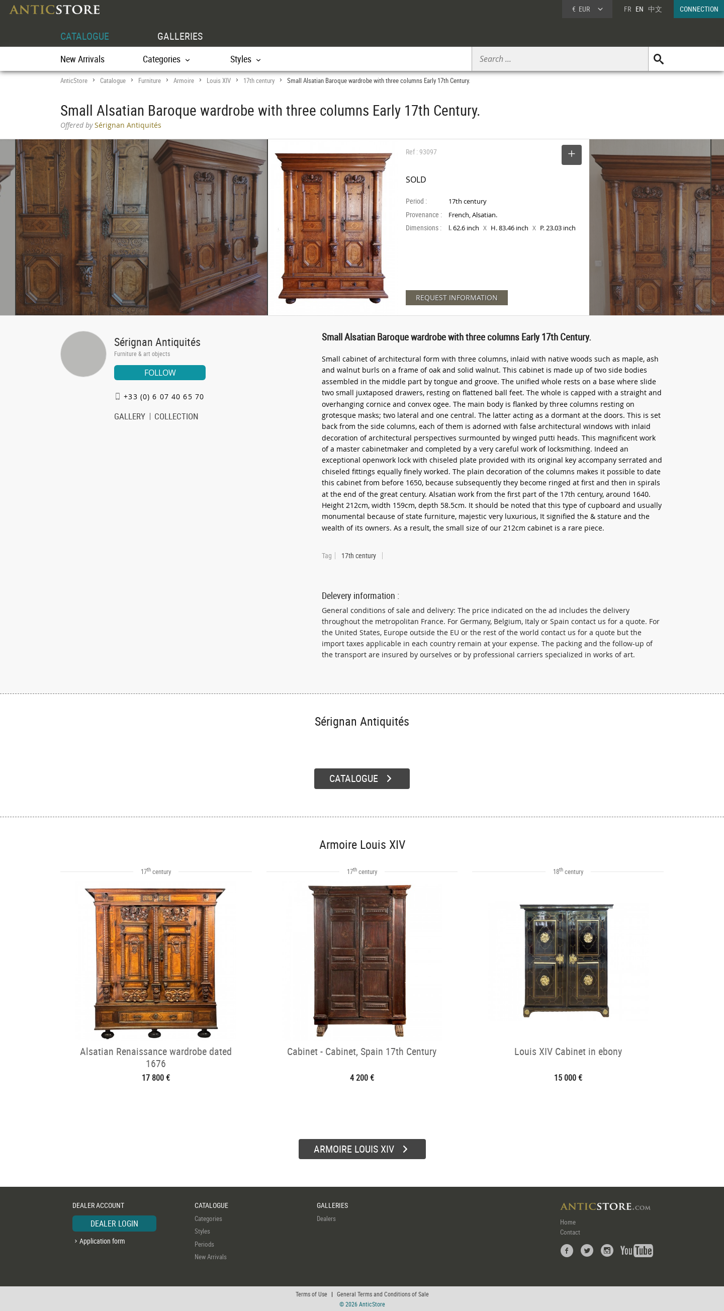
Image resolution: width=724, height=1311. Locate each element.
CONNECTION (699, 9)
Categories (208, 1217)
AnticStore (73, 80)
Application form (102, 1240)
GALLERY (129, 417)
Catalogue (113, 80)
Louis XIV (219, 80)
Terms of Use (311, 1293)
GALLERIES (180, 36)
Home (568, 1221)
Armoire (183, 80)
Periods (204, 1243)
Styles (202, 1230)
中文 (655, 9)
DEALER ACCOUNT (98, 1204)
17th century (259, 80)
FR (627, 9)
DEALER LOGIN (114, 1223)
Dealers (326, 1217)
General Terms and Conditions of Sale (383, 1293)
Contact (570, 1231)
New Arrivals (82, 59)
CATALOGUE (84, 36)
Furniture (149, 80)
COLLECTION (176, 417)
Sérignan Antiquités (157, 341)
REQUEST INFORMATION (457, 297)
